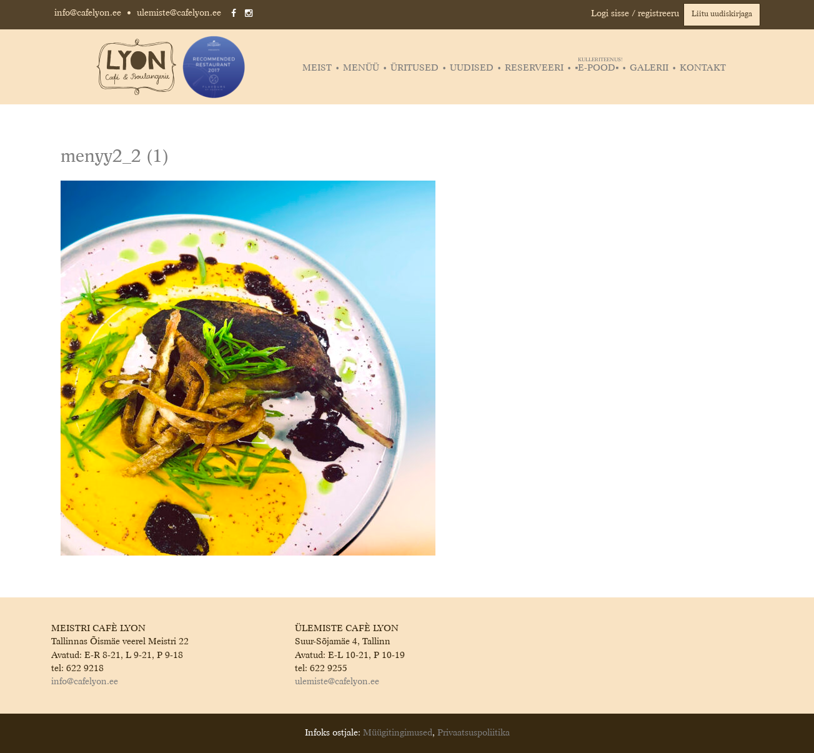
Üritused (414, 68)
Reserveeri (534, 68)
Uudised (472, 68)
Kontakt (703, 68)
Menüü (361, 68)
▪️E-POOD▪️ (598, 68)
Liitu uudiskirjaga (722, 14)
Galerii (649, 68)
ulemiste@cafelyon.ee (179, 13)
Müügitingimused (397, 733)
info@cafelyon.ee (87, 13)
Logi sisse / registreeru (635, 13)
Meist (317, 68)
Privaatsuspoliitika (473, 733)
